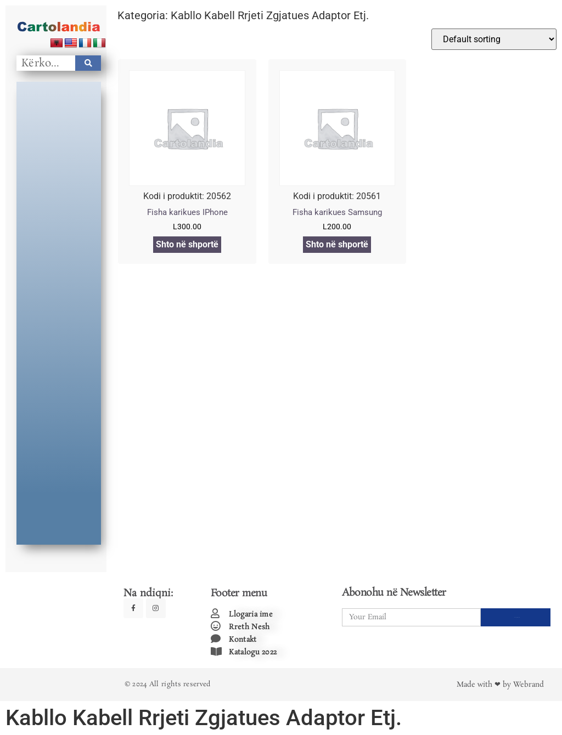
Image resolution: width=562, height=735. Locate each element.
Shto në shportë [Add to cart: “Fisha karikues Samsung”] (337, 244)
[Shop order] (494, 39)
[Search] (88, 63)
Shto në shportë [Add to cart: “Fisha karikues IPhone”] (187, 244)
